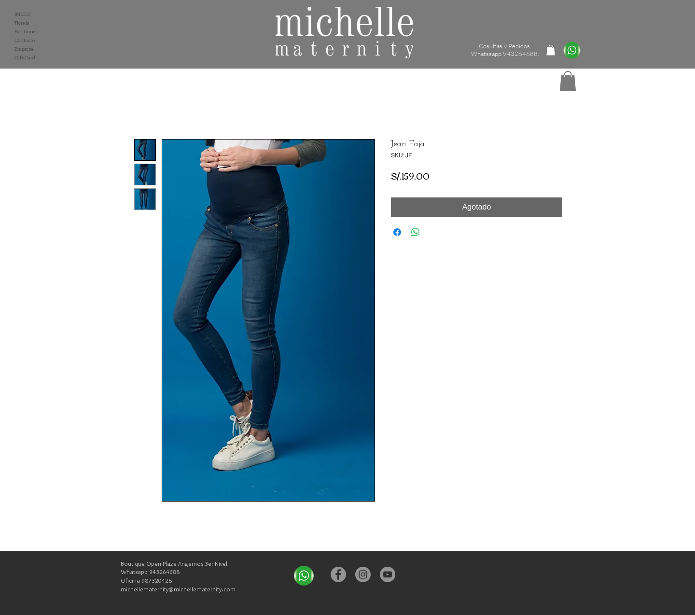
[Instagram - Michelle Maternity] (363, 574)
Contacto (24, 40)
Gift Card (24, 57)
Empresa (23, 48)
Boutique (25, 31)
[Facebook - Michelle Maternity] (338, 574)
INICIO (22, 14)
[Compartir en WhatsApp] (415, 232)
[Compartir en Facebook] (397, 232)
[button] (567, 81)
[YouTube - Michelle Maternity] (387, 574)
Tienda (21, 22)
